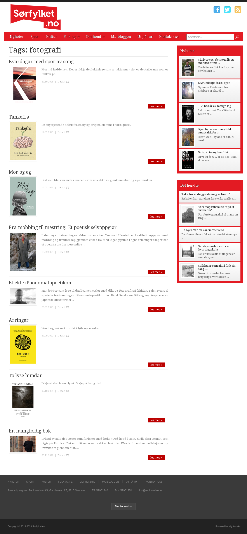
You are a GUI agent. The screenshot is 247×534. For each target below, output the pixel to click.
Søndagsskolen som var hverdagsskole (214, 248)
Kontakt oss (168, 37)
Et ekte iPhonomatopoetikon (40, 282)
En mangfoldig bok (30, 431)
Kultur (51, 37)
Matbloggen (121, 37)
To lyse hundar (25, 375)
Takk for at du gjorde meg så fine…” (205, 194)
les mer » (156, 106)
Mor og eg (20, 172)
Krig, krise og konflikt (213, 152)
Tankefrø (19, 117)
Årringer (19, 320)
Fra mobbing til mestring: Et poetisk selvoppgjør (63, 227)
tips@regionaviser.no (151, 490)
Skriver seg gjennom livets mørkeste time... (216, 61)
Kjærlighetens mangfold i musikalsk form (215, 131)
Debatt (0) (63, 81)
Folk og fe (72, 37)
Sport (35, 37)
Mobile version (123, 506)
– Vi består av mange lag (214, 106)
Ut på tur (145, 37)
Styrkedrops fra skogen (214, 82)
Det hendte (95, 37)
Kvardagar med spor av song (41, 61)
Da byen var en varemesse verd (202, 230)
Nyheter (17, 37)
